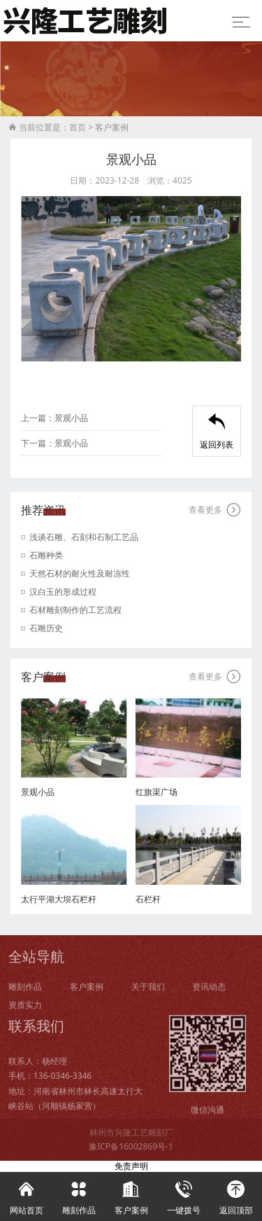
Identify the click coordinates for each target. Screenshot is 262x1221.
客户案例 (112, 128)
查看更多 (215, 510)
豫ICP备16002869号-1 (131, 1146)
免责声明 (131, 1166)
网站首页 (26, 1194)
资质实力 (25, 1013)
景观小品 (71, 418)
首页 (77, 128)
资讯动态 (209, 994)
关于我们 (148, 994)
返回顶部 (236, 1194)
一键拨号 (183, 1194)
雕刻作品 (25, 994)
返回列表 (216, 431)
